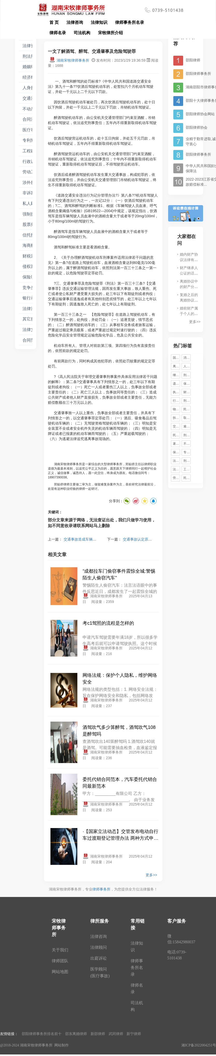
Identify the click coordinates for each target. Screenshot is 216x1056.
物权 (176, 409)
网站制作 (61, 1045)
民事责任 (187, 409)
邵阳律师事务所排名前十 (42, 1034)
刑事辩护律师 (187, 375)
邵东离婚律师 (76, 1034)
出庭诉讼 (98, 958)
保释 (186, 383)
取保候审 (187, 418)
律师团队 (60, 961)
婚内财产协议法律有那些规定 (189, 259)
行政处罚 (176, 401)
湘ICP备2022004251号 (198, 1045)
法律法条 (31, 308)
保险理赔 (176, 452)
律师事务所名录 (129, 22)
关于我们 (60, 950)
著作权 (176, 444)
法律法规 (176, 461)
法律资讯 (31, 46)
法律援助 (176, 469)
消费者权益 (187, 358)
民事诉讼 (187, 478)
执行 (176, 392)
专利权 (187, 452)
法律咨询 (74, 22)
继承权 (176, 375)
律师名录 (57, 33)
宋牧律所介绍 (110, 33)
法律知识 (99, 22)
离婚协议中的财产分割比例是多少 (189, 286)
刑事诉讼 (187, 461)
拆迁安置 (176, 418)
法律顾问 (98, 947)
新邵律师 (98, 1034)
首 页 (54, 22)
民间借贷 (176, 435)
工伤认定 (187, 469)
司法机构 (82, 33)
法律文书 (31, 329)
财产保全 (187, 392)
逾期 (186, 426)
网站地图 (60, 971)
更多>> (151, 875)
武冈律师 (116, 1034)
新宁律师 (133, 1034)
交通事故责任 (176, 426)
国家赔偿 (176, 358)
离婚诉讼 (176, 366)
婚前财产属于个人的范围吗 (189, 313)
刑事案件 (187, 435)
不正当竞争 (187, 444)
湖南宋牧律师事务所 (69, 60)
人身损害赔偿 (187, 366)
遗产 (176, 383)
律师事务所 (101, 889)
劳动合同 (176, 478)
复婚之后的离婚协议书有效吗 (189, 300)
